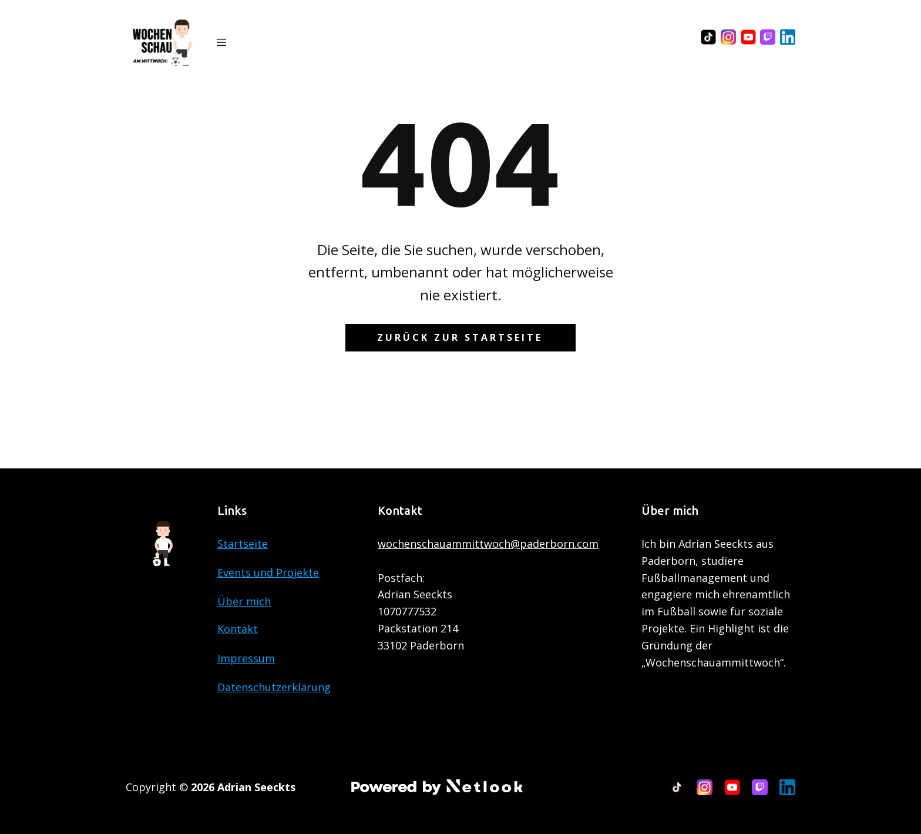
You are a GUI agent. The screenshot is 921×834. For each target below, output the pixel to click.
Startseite (242, 544)
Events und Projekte (268, 572)
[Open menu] (221, 42)
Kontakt (237, 629)
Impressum (246, 658)
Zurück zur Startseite (460, 337)
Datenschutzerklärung (274, 687)
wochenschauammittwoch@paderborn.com (488, 544)
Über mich (244, 601)
